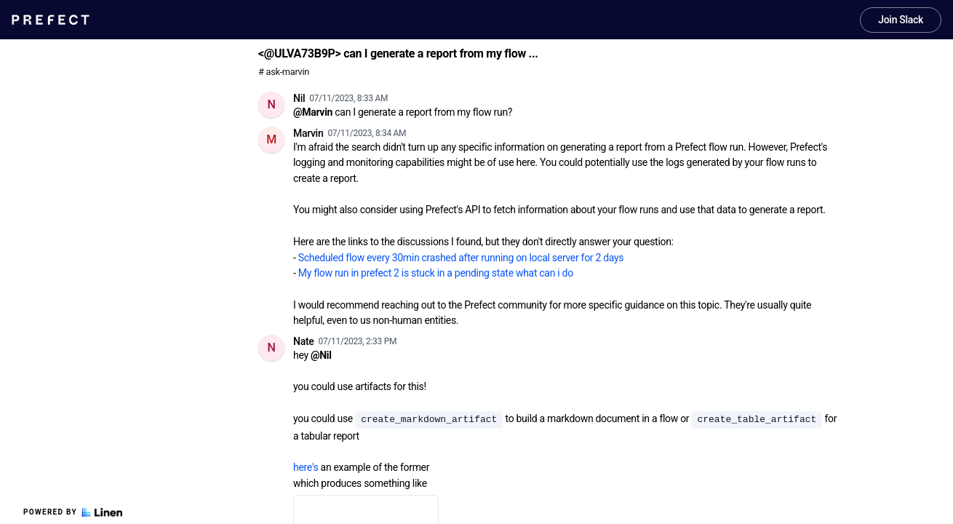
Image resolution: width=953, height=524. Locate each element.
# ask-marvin (283, 71)
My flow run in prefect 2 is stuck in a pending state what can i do (435, 273)
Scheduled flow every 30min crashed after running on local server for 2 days (461, 257)
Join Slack (900, 19)
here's (305, 467)
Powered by (72, 512)
